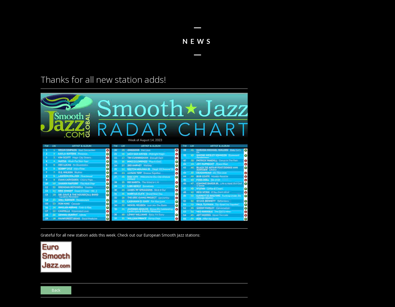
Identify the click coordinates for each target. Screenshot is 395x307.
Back (56, 290)
